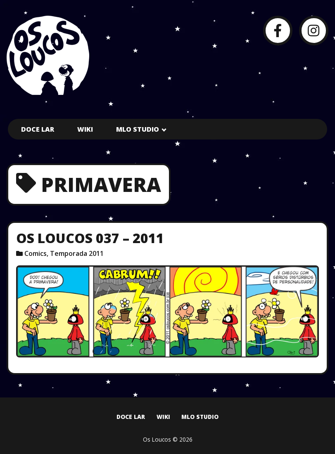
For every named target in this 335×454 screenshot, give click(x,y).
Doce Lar (37, 129)
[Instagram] (313, 30)
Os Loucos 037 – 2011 (90, 238)
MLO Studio (137, 129)
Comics (35, 253)
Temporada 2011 (77, 253)
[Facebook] (277, 30)
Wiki (85, 129)
